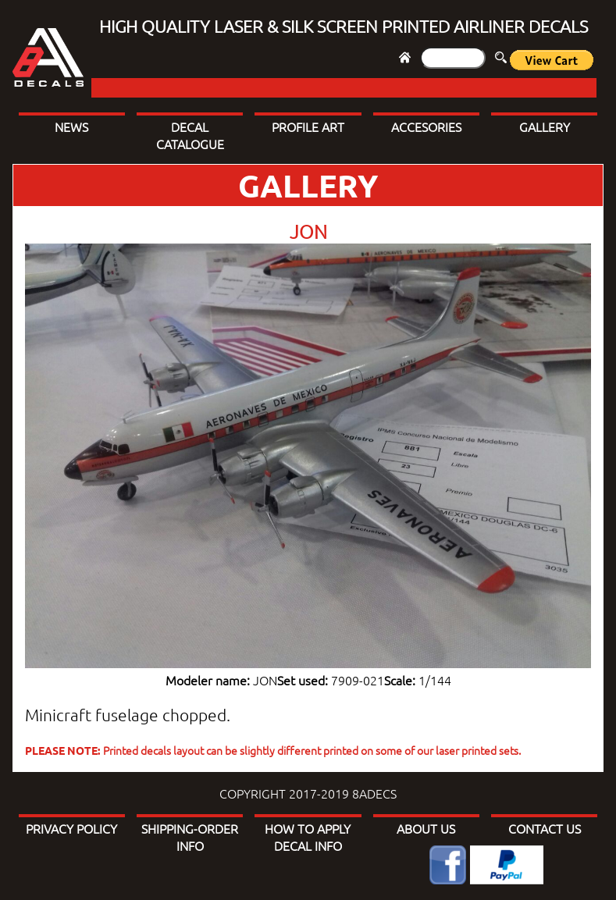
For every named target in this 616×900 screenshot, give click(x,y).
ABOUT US (426, 828)
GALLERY (544, 126)
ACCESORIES (426, 126)
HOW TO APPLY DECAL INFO (308, 837)
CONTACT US (544, 828)
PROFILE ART (308, 126)
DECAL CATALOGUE (190, 135)
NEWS (71, 126)
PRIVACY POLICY (71, 828)
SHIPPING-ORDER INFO (189, 837)
